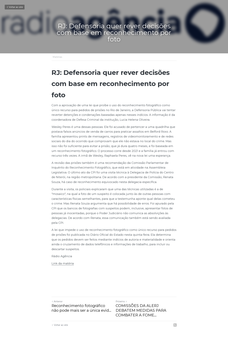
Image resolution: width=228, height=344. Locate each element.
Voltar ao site (14, 7)
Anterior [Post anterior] (57, 301)
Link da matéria (63, 263)
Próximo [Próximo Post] (121, 301)
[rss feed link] (175, 325)
